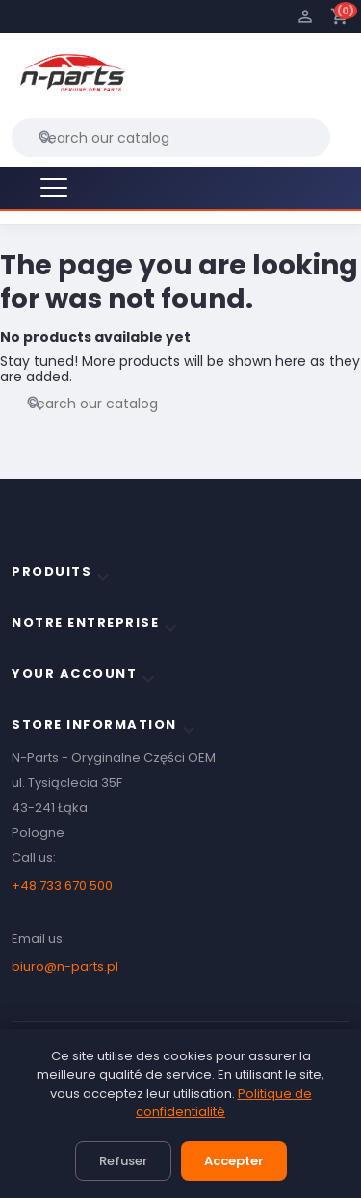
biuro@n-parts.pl (65, 966)
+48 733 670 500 (62, 885)
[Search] (171, 137)
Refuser (123, 1161)
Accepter (234, 1161)
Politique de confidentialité (224, 1103)
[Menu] (53, 187)
